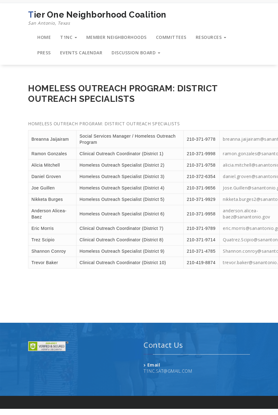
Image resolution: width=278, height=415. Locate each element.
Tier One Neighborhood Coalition (97, 18)
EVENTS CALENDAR (81, 53)
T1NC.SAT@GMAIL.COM (168, 371)
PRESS (44, 53)
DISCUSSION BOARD (136, 53)
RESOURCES (211, 37)
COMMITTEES (171, 37)
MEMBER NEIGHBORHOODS (116, 37)
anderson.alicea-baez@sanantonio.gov (246, 214)
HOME (44, 37)
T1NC (68, 37)
